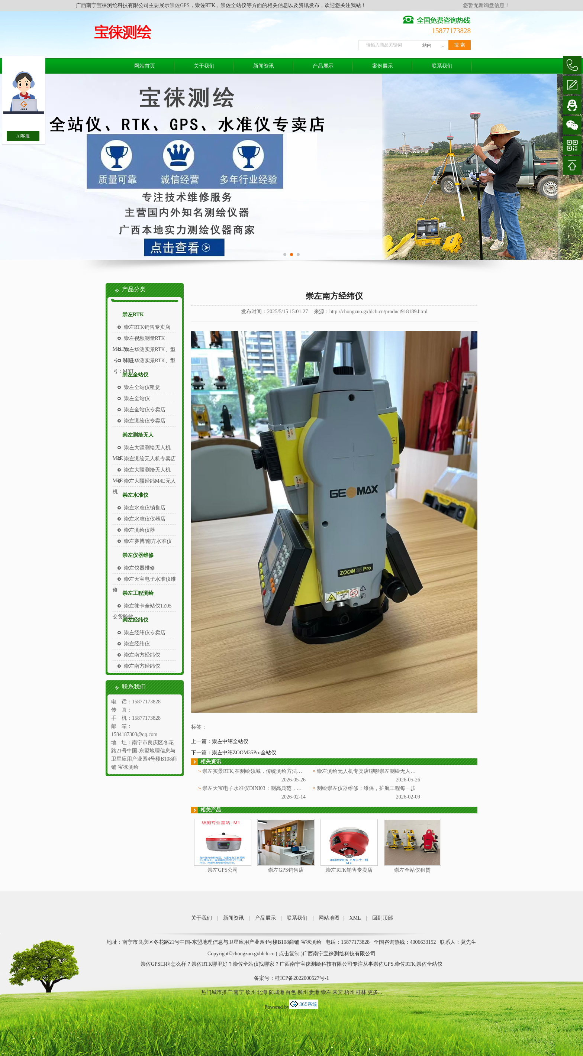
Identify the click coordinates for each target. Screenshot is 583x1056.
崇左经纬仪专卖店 (144, 632)
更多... (375, 992)
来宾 (337, 992)
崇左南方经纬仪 (142, 655)
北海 (262, 992)
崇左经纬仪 (135, 620)
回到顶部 (382, 918)
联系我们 (442, 66)
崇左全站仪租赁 (142, 387)
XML (355, 918)
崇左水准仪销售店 (144, 508)
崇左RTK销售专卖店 (147, 327)
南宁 (238, 992)
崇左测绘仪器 (139, 530)
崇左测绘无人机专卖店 (150, 458)
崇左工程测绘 (138, 593)
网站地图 (329, 918)
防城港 (276, 992)
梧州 (349, 992)
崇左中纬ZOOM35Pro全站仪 (244, 752)
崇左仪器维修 (138, 555)
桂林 (361, 992)
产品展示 (323, 66)
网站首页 (144, 66)
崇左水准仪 (135, 495)
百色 (291, 992)
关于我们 (204, 66)
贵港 (314, 992)
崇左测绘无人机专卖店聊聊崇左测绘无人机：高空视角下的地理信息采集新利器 (408, 771)
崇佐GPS (180, 5)
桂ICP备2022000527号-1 (302, 978)
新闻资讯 (263, 66)
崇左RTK (133, 314)
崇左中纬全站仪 (230, 741)
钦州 (250, 992)
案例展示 (382, 66)
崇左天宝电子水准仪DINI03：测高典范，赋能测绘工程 (265, 788)
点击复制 (289, 953)
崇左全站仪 (135, 375)
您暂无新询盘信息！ (486, 5)
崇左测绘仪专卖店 (144, 421)
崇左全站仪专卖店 (144, 409)
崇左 (326, 992)
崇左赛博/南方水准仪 (148, 541)
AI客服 (23, 136)
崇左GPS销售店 (286, 870)
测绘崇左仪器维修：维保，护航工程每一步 (366, 788)
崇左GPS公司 (222, 870)
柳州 (302, 992)
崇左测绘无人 (138, 435)
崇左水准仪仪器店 (144, 519)
